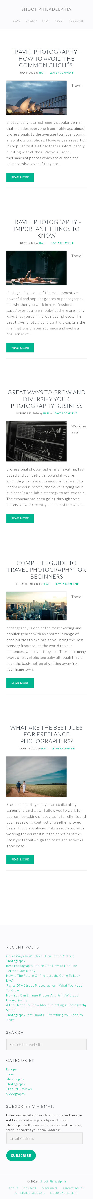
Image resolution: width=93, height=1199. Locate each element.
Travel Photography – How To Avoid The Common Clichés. (46, 58)
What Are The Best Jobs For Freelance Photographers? (46, 734)
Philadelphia (15, 1079)
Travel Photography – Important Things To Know (46, 228)
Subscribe (21, 1155)
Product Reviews (19, 1089)
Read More (20, 177)
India (10, 1074)
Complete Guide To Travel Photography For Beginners (46, 569)
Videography (15, 1094)
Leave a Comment (61, 72)
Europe (11, 1069)
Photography (15, 1084)
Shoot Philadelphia (46, 9)
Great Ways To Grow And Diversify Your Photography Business (47, 399)
